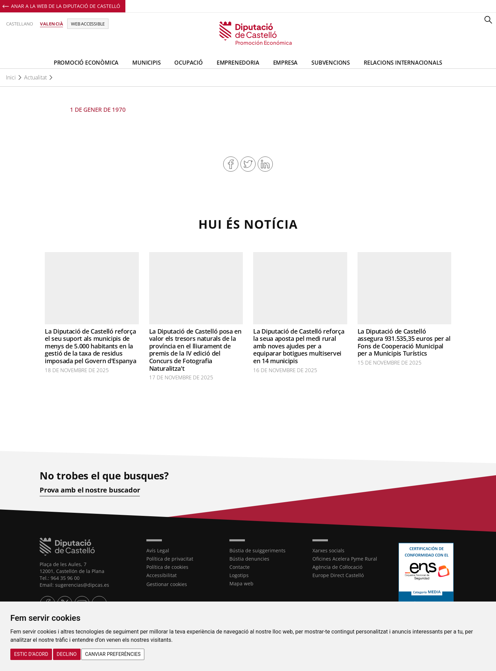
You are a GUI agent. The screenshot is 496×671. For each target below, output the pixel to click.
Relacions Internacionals (403, 62)
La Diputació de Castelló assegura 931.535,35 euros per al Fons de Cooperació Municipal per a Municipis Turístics (404, 342)
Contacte (239, 567)
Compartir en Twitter (248, 164)
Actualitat (35, 77)
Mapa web (241, 583)
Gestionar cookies (166, 584)
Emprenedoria (238, 62)
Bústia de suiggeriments (257, 550)
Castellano (19, 24)
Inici (11, 77)
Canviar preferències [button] (113, 654)
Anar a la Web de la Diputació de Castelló (65, 6)
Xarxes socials (328, 550)
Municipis (146, 62)
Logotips (239, 575)
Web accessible (88, 24)
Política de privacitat (169, 558)
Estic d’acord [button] (31, 654)
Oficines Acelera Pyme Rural (344, 558)
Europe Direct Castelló (338, 575)
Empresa (285, 62)
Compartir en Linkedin (265, 164)
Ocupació (188, 62)
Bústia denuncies (249, 558)
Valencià (51, 24)
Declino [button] (67, 654)
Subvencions (330, 62)
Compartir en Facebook (230, 164)
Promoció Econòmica (86, 62)
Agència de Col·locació (337, 567)
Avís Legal (157, 550)
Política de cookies (167, 567)
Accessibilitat (161, 575)
